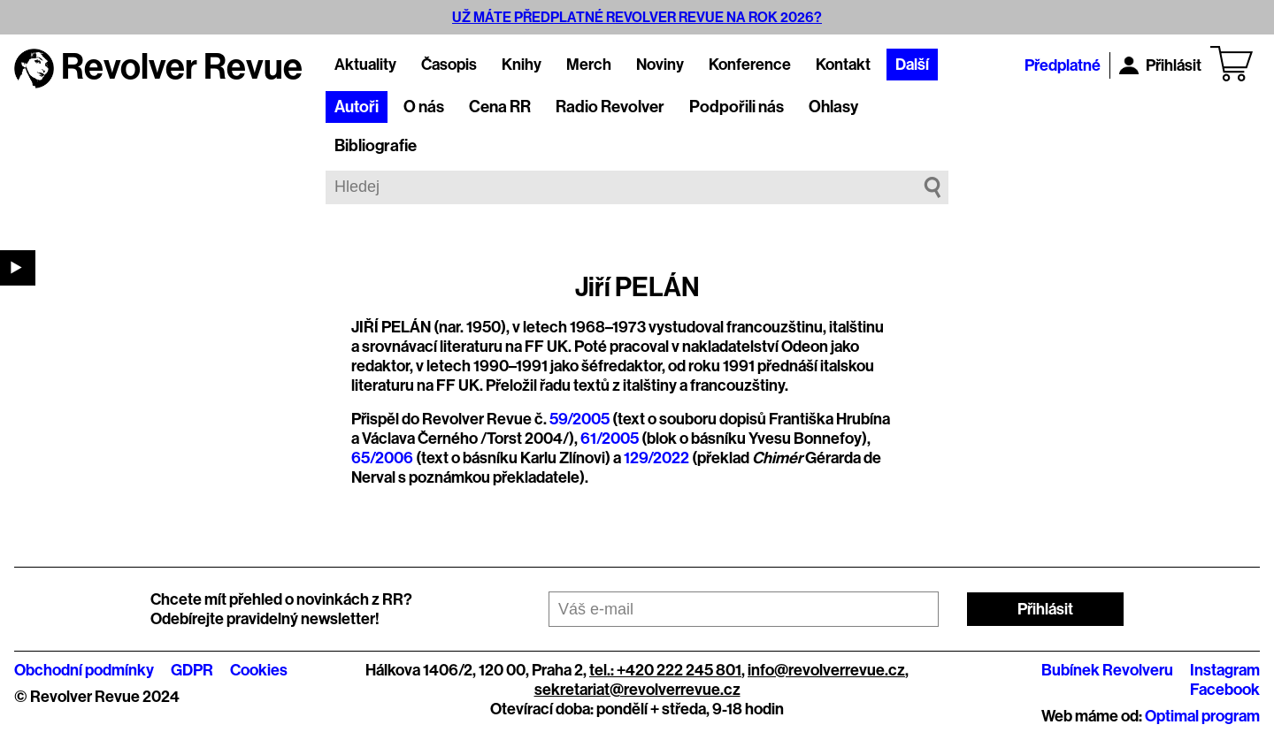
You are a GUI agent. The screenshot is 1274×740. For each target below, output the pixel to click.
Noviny (660, 64)
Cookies (259, 670)
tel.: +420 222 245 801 (665, 670)
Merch (588, 64)
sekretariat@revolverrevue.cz (637, 689)
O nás (423, 107)
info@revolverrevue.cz (826, 670)
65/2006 (382, 458)
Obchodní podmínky (84, 670)
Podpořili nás (736, 107)
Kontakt (843, 64)
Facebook (1225, 689)
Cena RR (500, 107)
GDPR (192, 670)
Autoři (356, 107)
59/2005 (579, 419)
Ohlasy (833, 107)
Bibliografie (375, 146)
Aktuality (365, 64)
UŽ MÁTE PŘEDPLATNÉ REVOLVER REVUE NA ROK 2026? (637, 17)
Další (912, 64)
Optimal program (1202, 716)
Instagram (1225, 670)
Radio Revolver (610, 107)
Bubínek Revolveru (1107, 670)
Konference (750, 64)
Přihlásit (1160, 65)
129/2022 (656, 458)
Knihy (521, 64)
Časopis (449, 64)
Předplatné (1063, 65)
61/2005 (609, 438)
